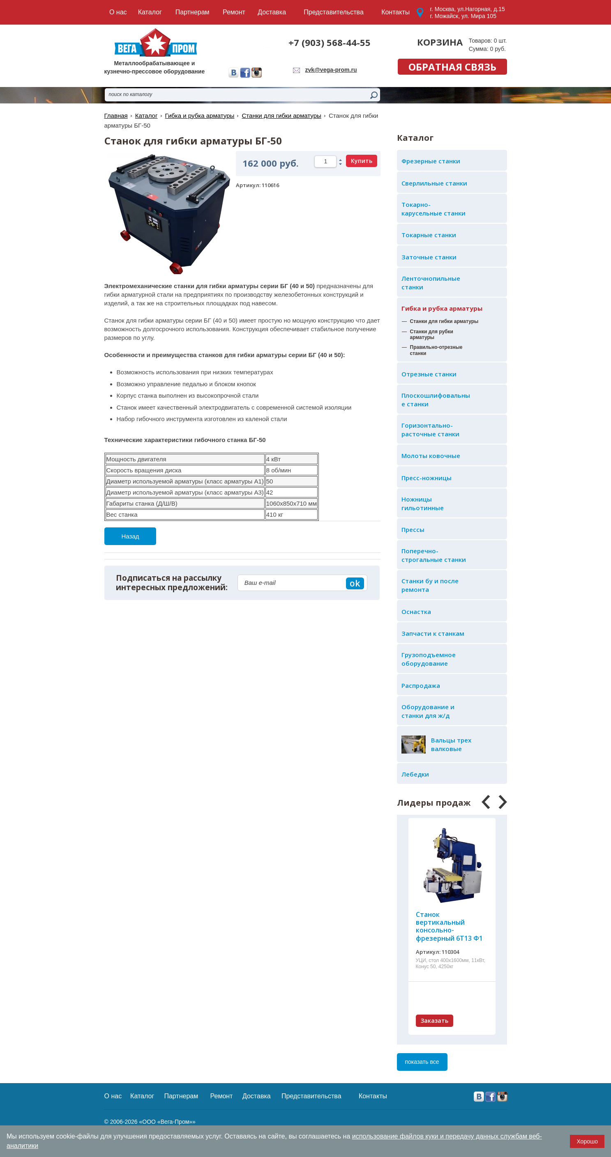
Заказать (434, 1020)
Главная (116, 115)
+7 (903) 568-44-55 (329, 42)
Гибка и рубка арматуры (441, 308)
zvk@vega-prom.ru (331, 69)
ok (355, 583)
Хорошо (587, 1141)
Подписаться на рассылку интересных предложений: (172, 582)
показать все (422, 1061)
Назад (130, 536)
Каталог (146, 115)
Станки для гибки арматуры (281, 115)
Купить (361, 161)
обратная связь (452, 66)
